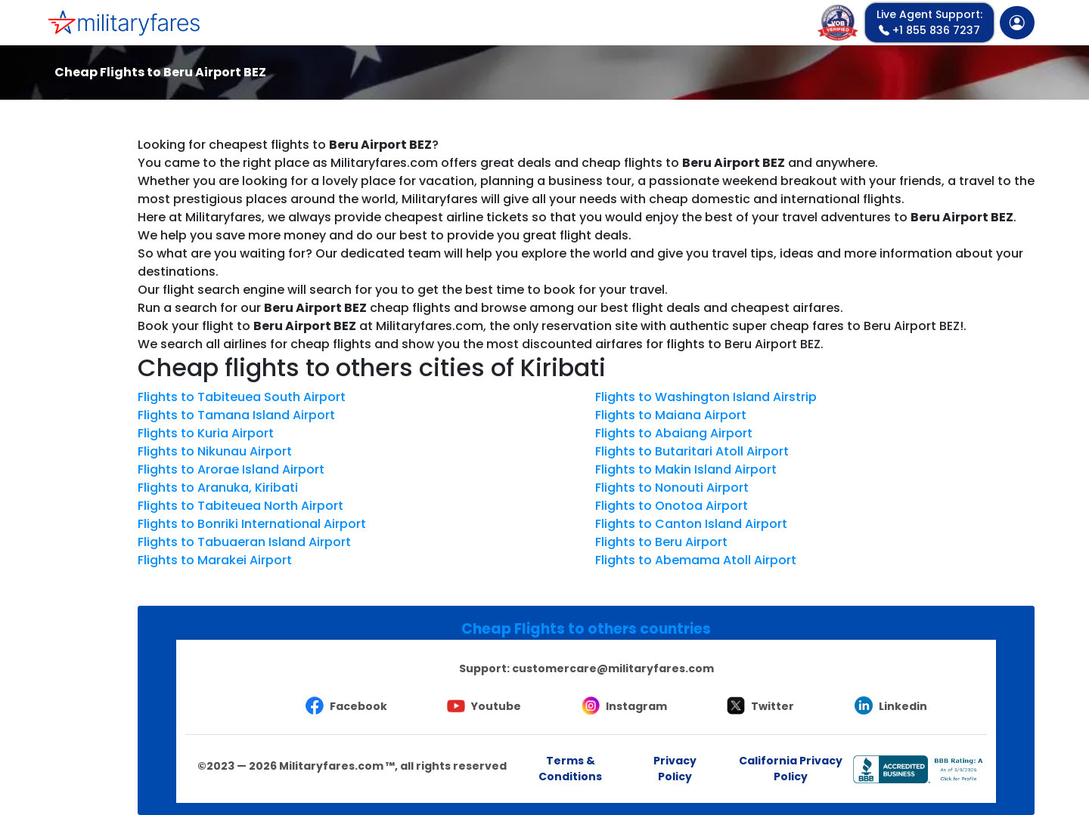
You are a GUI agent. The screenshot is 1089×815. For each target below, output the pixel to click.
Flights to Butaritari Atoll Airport (692, 451)
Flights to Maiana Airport (670, 415)
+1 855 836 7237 (929, 22)
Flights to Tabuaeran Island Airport (244, 542)
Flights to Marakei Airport (215, 560)
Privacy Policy (675, 768)
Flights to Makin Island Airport (686, 469)
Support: (586, 668)
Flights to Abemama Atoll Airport (695, 560)
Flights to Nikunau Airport (215, 451)
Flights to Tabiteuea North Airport (240, 505)
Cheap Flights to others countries (586, 629)
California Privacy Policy (790, 768)
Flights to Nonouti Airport (672, 487)
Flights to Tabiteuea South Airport (242, 397)
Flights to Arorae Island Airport (231, 469)
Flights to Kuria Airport (206, 433)
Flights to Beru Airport (661, 542)
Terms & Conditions (570, 768)
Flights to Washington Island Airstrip (706, 397)
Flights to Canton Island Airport (691, 524)
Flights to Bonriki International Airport (252, 524)
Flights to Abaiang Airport (673, 433)
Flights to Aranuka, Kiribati (218, 487)
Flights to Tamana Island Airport (236, 415)
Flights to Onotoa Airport (671, 505)
